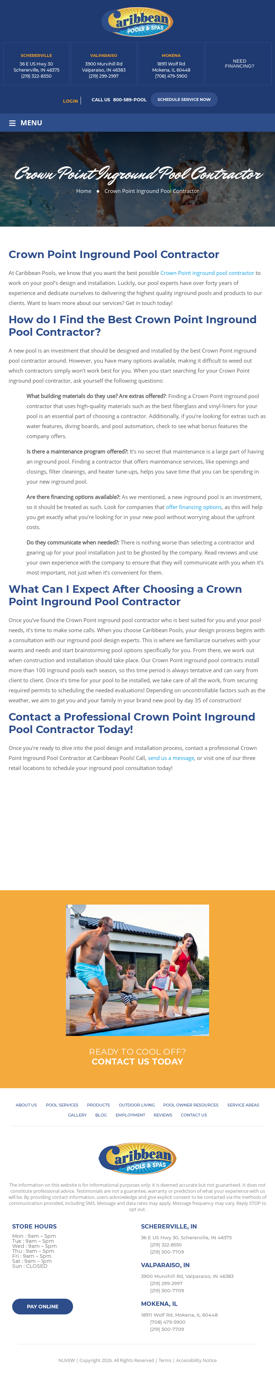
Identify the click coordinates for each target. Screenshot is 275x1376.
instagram (46, 1285)
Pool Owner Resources (190, 1105)
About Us (26, 1105)
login (70, 101)
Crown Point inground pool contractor (207, 272)
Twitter (32, 1285)
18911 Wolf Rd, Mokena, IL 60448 (179, 1315)
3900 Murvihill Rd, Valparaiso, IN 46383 (187, 1276)
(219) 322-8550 (36, 76)
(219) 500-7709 (167, 1252)
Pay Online (42, 1306)
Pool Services (62, 1105)
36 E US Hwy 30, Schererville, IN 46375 (186, 1237)
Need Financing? (240, 63)
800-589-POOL (129, 99)
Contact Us (194, 1115)
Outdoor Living (137, 1105)
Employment (130, 1115)
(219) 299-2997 (104, 76)
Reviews (163, 1115)
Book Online (137, 841)
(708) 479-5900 (171, 76)
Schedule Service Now (184, 99)
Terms (165, 1360)
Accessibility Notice (196, 1360)
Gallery (77, 1115)
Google (60, 1285)
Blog (101, 1115)
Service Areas (243, 1105)
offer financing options (194, 506)
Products (98, 1105)
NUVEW (66, 1360)
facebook (18, 1285)
